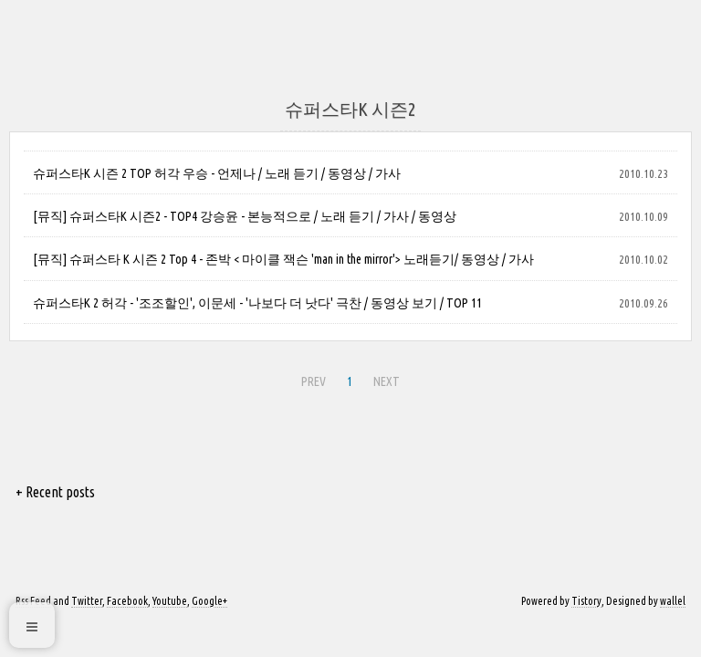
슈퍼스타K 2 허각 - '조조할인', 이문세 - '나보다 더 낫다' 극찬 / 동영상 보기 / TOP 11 (257, 303)
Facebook (127, 601)
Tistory (586, 601)
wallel (672, 601)
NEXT (384, 379)
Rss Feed (33, 601)
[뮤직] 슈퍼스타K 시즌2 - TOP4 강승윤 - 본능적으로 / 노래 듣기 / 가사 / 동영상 (244, 216)
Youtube (169, 601)
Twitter (86, 601)
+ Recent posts (55, 492)
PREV (311, 379)
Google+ (209, 601)
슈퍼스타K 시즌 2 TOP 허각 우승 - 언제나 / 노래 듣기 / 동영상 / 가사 (217, 173)
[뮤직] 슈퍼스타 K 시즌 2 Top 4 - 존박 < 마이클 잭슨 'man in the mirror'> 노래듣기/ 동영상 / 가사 (283, 259)
